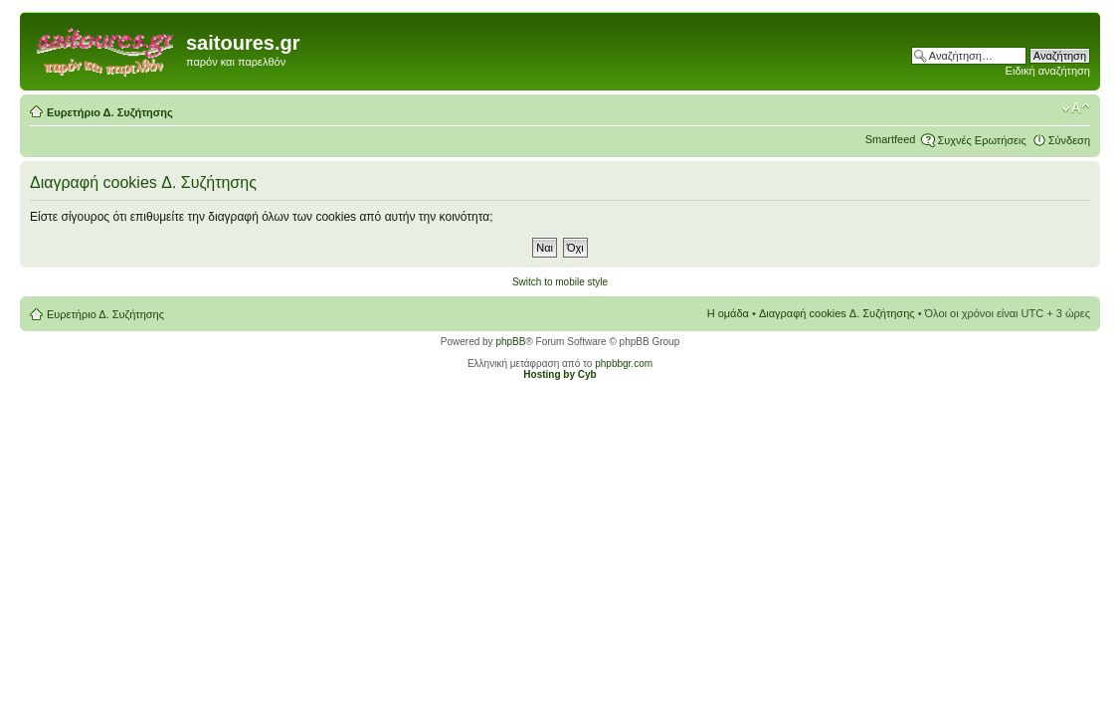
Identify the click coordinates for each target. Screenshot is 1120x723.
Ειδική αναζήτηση (1048, 71)
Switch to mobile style (560, 281)
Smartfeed (890, 139)
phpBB (510, 341)
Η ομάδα (728, 313)
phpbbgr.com (624, 363)
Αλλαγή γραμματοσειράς (1075, 108)
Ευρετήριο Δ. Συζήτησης (110, 112)
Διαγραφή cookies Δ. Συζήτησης (837, 313)
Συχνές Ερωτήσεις (981, 140)
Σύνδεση (1069, 140)
